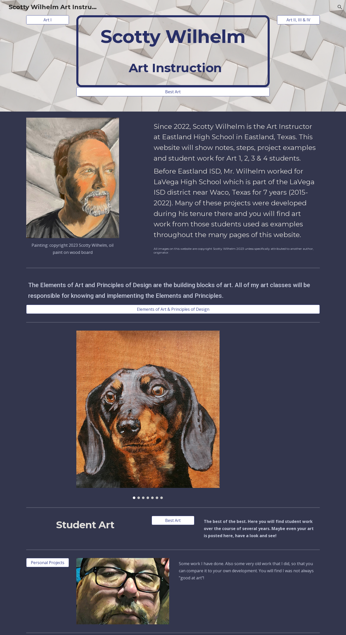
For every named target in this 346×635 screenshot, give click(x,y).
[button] (340, 7)
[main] (173, 51)
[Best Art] (173, 92)
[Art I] (47, 20)
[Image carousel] (147, 415)
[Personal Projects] (47, 562)
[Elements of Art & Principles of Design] (173, 309)
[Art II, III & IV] (298, 20)
